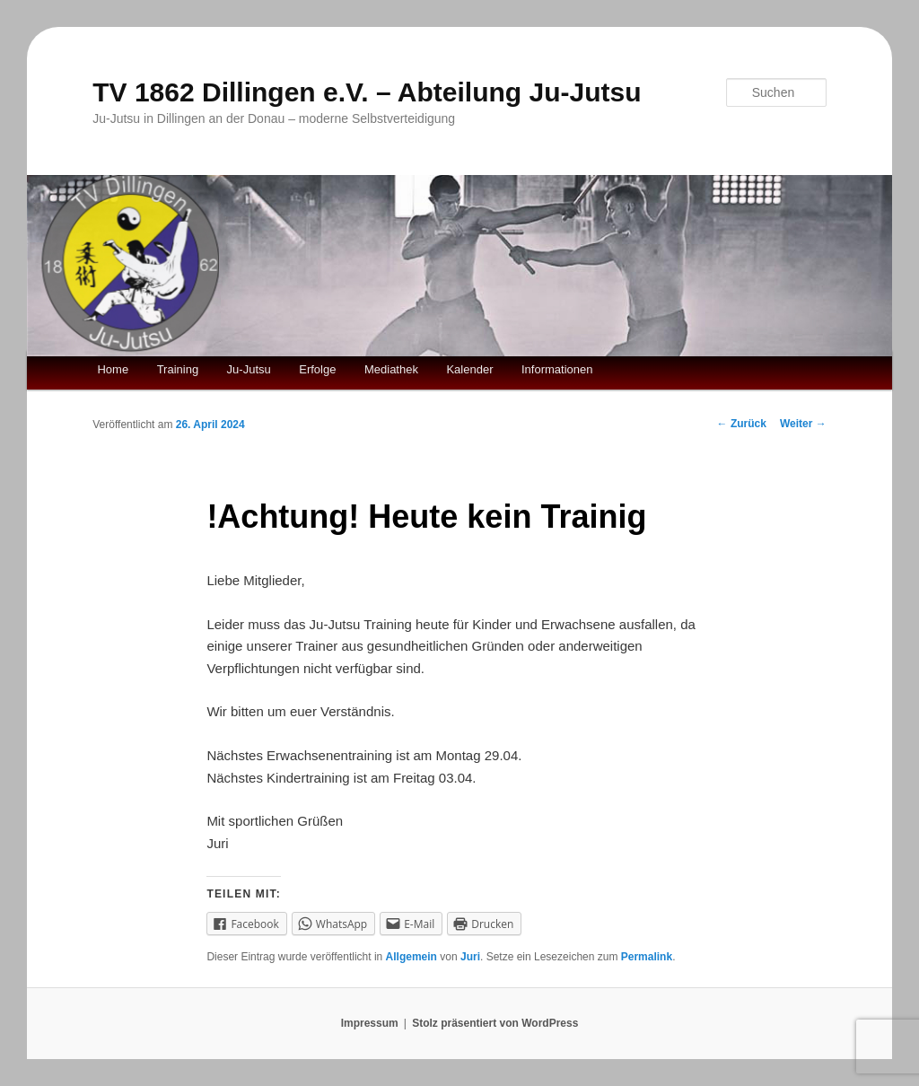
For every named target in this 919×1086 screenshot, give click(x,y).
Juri (470, 956)
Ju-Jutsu (249, 369)
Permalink (646, 956)
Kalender (469, 369)
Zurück (741, 423)
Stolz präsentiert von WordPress (495, 1023)
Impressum (369, 1023)
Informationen (557, 369)
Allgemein (411, 956)
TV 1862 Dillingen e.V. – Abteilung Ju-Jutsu (366, 92)
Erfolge (317, 369)
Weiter (803, 423)
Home (112, 369)
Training (177, 369)
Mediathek (391, 369)
